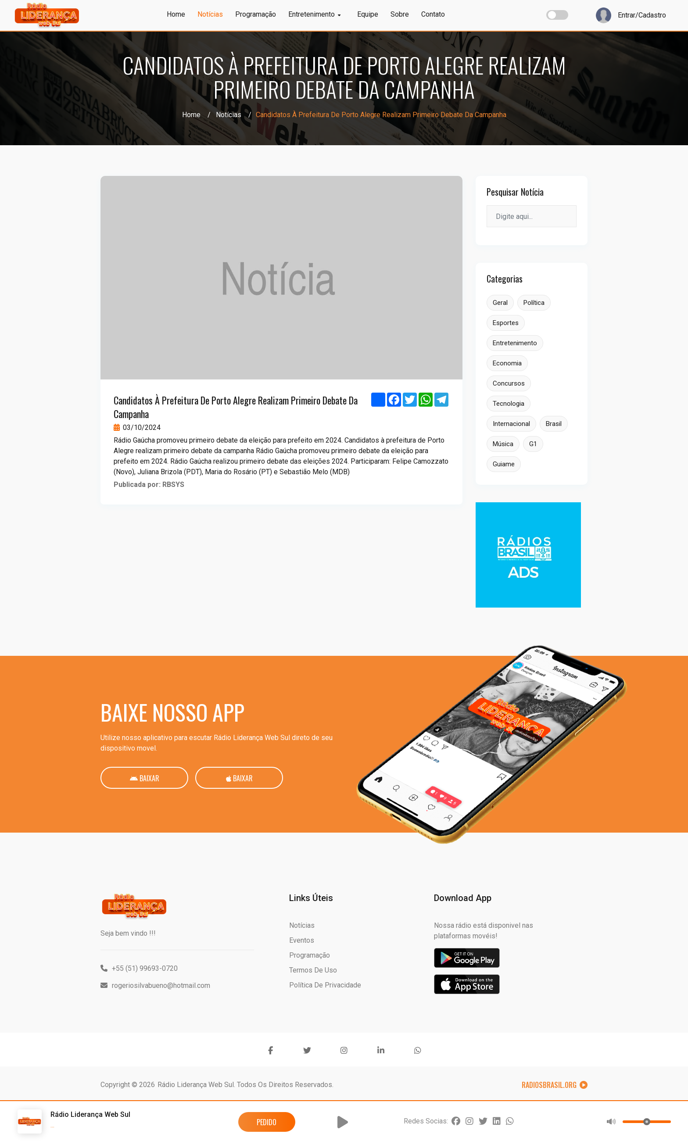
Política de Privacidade (325, 985)
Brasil (554, 424)
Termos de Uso (313, 970)
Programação (255, 14)
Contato (433, 14)
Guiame (504, 464)
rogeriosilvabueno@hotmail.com (155, 985)
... (52, 1125)
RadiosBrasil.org (555, 1085)
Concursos (509, 383)
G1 (533, 444)
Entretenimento (314, 14)
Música (503, 444)
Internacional (511, 424)
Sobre (400, 14)
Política (534, 303)
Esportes (506, 323)
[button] (342, 1122)
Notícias (210, 14)
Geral (500, 303)
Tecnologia (508, 404)
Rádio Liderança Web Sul (196, 1084)
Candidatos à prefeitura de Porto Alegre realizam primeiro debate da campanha (236, 407)
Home (176, 14)
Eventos (301, 940)
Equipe (367, 14)
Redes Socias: (426, 1121)
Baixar (144, 778)
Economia (507, 363)
